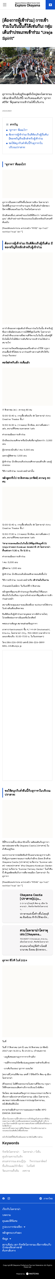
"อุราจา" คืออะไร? (18, 129)
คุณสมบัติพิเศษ (9, 1220)
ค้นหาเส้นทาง (9, 1250)
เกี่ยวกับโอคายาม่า (11, 1209)
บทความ (6, 1215)
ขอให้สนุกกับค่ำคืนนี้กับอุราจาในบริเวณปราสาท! (26, 145)
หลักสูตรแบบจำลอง (11, 1232)
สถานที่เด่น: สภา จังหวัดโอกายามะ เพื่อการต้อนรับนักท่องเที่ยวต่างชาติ (26, 1246)
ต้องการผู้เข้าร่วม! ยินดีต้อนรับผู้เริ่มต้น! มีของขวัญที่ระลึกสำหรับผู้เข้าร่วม (29, 136)
